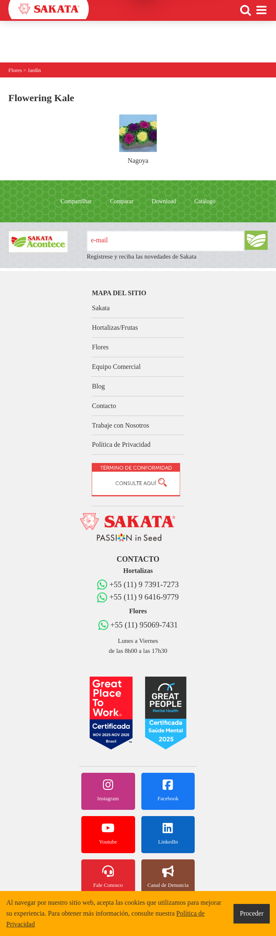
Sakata (101, 307)
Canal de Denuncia (168, 877)
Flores (100, 347)
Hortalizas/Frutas (115, 327)
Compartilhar (76, 201)
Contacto (104, 405)
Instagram (108, 790)
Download (164, 201)
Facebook (168, 790)
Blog (98, 386)
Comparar (121, 201)
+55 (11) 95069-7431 (144, 624)
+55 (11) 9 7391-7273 (144, 584)
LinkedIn (168, 833)
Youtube (108, 833)
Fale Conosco (108, 877)
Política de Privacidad (121, 444)
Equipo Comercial (116, 366)
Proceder (251, 913)
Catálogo (205, 201)
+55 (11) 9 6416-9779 (144, 596)
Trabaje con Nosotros (120, 425)
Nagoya (138, 139)
